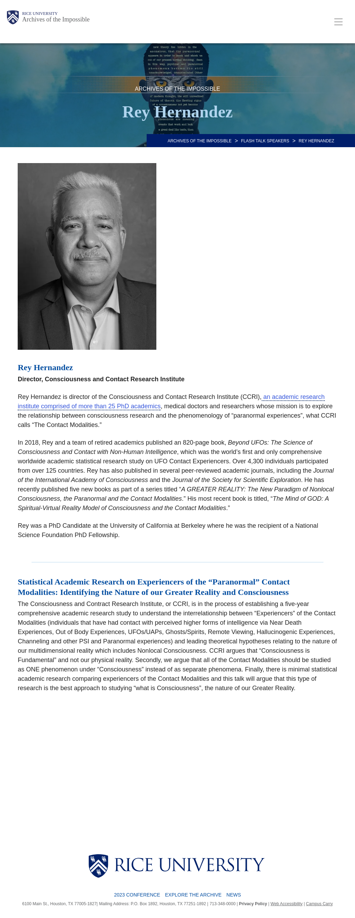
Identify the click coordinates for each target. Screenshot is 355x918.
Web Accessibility (286, 903)
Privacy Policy (253, 903)
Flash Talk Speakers (265, 141)
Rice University (40, 13)
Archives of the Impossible (55, 19)
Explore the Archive (193, 895)
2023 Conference (137, 895)
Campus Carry (319, 903)
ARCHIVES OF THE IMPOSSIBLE (199, 141)
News (233, 895)
